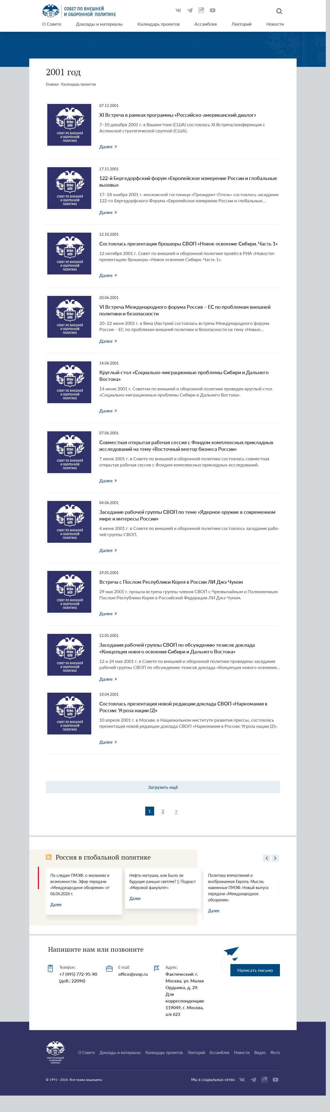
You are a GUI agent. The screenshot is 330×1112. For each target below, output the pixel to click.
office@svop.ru (133, 974)
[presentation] (266, 859)
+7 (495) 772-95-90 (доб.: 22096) (78, 977)
